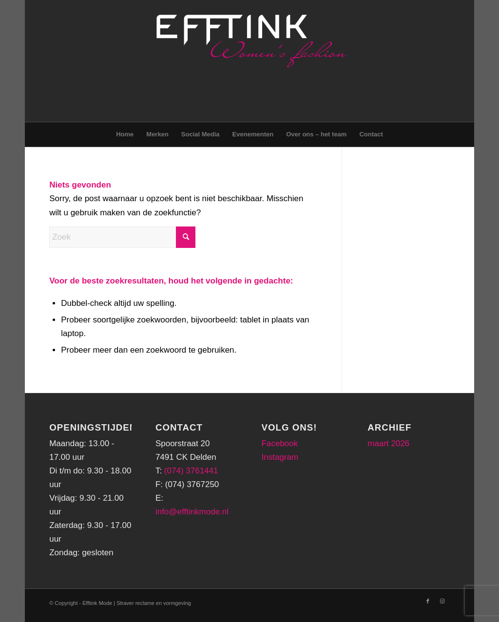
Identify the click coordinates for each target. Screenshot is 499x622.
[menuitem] (125, 134)
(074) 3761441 (191, 470)
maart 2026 (388, 443)
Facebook (280, 443)
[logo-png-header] (250, 61)
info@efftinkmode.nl (192, 511)
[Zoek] (122, 237)
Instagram (280, 457)
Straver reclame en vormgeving (153, 603)
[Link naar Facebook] (428, 601)
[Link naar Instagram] (442, 601)
